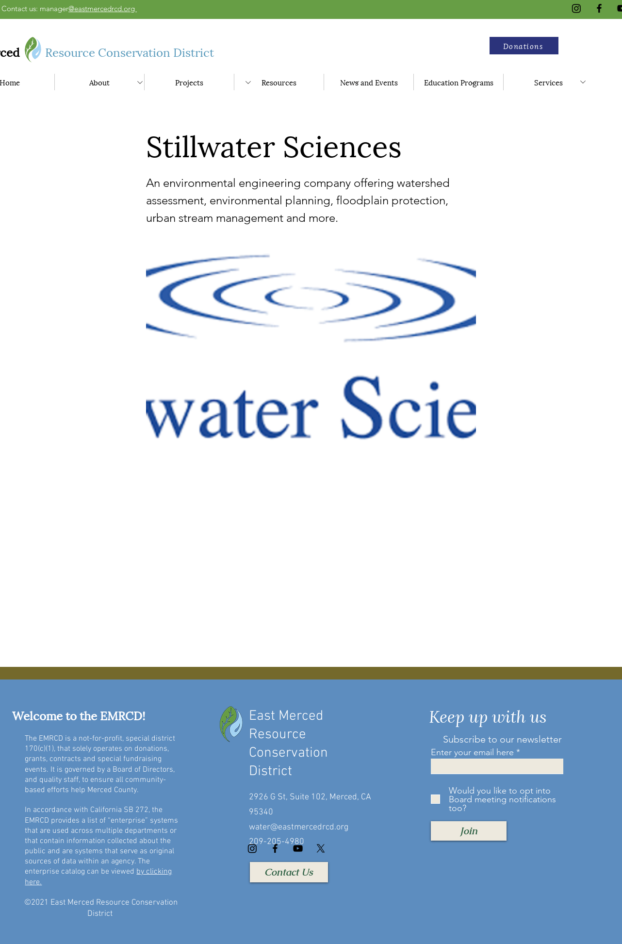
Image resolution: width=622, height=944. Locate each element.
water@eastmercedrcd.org (298, 827)
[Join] (469, 831)
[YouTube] (298, 848)
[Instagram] (576, 8)
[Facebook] (599, 8)
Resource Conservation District (131, 51)
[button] (524, 45)
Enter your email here (472, 752)
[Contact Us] (289, 872)
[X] (321, 848)
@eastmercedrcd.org (102, 8)
